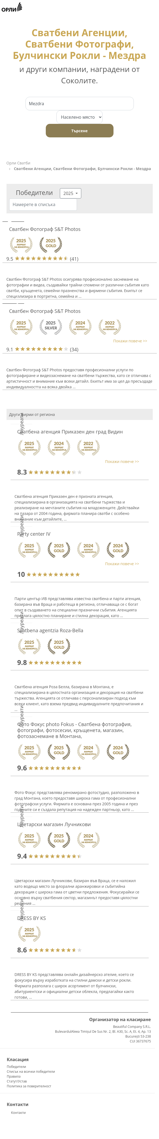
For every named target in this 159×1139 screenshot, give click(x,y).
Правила (14, 1076)
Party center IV (33, 534)
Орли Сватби (18, 162)
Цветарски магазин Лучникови (54, 824)
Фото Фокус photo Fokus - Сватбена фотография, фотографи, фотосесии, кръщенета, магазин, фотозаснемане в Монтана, (74, 730)
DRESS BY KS (31, 918)
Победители (16, 1066)
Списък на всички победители (31, 1071)
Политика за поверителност (29, 1086)
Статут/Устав (17, 1081)
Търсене (80, 130)
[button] (77, 341)
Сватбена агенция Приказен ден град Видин (70, 431)
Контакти (18, 1112)
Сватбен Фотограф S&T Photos (45, 229)
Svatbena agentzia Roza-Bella (50, 630)
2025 (68, 193)
